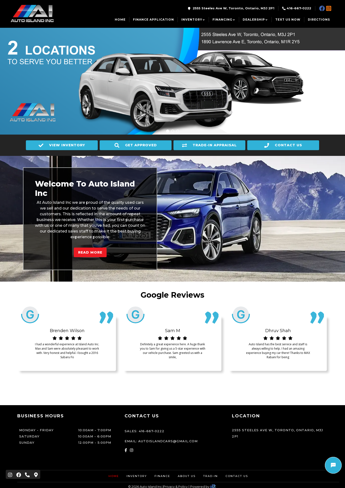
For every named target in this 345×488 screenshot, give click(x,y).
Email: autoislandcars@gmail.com (161, 441)
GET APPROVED (136, 145)
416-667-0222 (299, 8)
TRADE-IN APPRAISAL (209, 145)
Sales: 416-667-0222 (144, 431)
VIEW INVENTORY (62, 145)
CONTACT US (283, 145)
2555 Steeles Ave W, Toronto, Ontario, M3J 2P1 (233, 8)
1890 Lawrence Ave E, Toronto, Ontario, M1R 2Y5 (270, 40)
